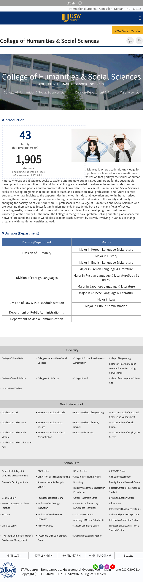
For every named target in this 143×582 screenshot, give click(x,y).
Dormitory (78, 482)
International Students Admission (90, 9)
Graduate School (10, 412)
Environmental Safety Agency (87, 535)
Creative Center (9, 525)
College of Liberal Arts (12, 358)
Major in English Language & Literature (106, 262)
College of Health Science (14, 378)
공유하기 (130, 40)
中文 (128, 9)
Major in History (106, 256)
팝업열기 (71, 3)
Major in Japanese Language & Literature (106, 286)
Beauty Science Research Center (125, 482)
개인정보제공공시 (71, 555)
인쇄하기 (139, 40)
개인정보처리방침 (43, 555)
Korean (118, 9)
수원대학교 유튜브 (112, 566)
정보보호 (129, 555)
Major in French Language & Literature (106, 269)
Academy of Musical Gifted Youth (88, 520)
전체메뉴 (140, 18)
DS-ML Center (80, 471)
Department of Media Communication (36, 319)
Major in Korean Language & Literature (106, 249)
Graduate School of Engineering (88, 412)
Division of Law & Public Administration (36, 302)
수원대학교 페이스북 (101, 566)
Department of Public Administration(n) (36, 312)
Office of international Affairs (87, 476)
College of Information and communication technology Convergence (122, 368)
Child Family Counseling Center (124, 514)
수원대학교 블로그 (95, 566)
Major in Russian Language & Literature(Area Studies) (106, 277)
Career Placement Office (85, 497)
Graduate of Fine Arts (83, 432)
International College (12, 388)
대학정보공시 (14, 555)
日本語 (137, 9)
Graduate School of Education (52, 412)
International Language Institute (125, 509)
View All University (127, 30)
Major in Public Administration (106, 306)
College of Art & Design (48, 378)
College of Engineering (120, 358)
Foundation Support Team (50, 497)
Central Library (9, 497)
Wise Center (115, 503)
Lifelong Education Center (121, 497)
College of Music (81, 378)
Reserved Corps (45, 525)
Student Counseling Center (86, 525)
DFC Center (43, 471)
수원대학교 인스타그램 (106, 566)
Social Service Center (83, 514)
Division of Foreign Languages (37, 277)
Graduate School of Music (14, 422)
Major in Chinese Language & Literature (106, 293)
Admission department (120, 476)
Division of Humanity (36, 252)
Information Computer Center (123, 520)
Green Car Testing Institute (15, 482)
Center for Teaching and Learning (54, 476)
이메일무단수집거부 (100, 555)
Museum (6, 514)
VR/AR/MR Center (117, 471)
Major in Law (106, 299)
